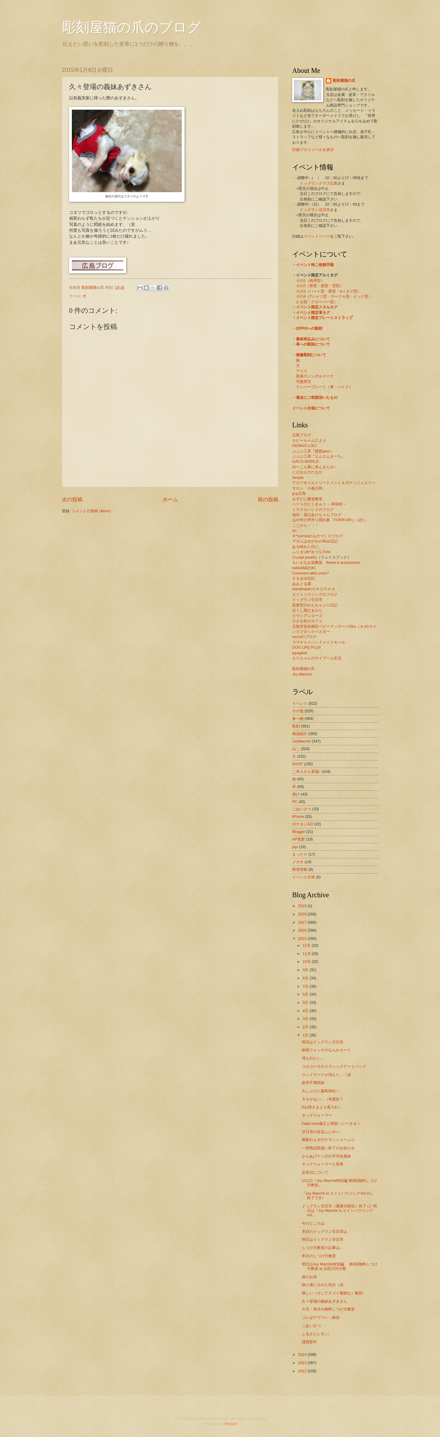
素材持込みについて (313, 339)
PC (294, 802)
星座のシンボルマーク (315, 376)
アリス (301, 371)
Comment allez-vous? (310, 573)
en (294, 530)
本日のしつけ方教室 (319, 1256)
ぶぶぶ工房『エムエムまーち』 (318, 456)
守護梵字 (303, 382)
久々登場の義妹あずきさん (324, 1301)
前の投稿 (268, 499)
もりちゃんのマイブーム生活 (316, 658)
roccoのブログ (304, 637)
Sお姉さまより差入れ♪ (321, 1107)
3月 (305, 1019)
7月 (305, 986)
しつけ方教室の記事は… (322, 1248)
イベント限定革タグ (313, 312)
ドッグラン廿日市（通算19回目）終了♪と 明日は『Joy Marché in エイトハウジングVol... (339, 1210)
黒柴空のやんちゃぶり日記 (315, 605)
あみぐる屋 (301, 584)
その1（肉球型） (310, 280)
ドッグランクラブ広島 (319, 183)
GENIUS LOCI (304, 445)
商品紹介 (299, 734)
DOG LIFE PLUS (306, 647)
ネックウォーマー (317, 1115)
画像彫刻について (311, 355)
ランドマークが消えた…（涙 (326, 1075)
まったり (299, 854)
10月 (306, 961)
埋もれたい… (313, 1058)
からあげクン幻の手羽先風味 (326, 1156)
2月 (305, 1027)
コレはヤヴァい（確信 (321, 1317)
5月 (305, 1002)
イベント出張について (311, 408)
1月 (305, 1035)
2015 (303, 938)
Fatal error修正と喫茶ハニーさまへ (331, 1123)
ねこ (296, 749)
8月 (305, 978)
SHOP (297, 764)
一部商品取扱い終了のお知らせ (328, 1148)
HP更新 (298, 839)
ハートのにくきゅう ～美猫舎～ (319, 504)
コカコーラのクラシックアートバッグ (334, 1066)
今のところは (313, 1223)
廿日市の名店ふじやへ (321, 1132)
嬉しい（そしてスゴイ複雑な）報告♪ (333, 1293)
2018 (303, 914)
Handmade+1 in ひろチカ (313, 589)
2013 (303, 1363)
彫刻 (296, 726)
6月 (305, 994)
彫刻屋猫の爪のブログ (131, 27)
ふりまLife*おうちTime (311, 552)
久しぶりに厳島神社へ (321, 1091)
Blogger (298, 832)
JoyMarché (301, 741)
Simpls (298, 477)
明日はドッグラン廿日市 (322, 1042)
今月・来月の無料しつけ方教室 (328, 1309)
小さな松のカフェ (307, 621)
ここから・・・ (305, 525)
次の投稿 (72, 499)
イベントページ (317, 236)
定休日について (315, 1172)
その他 (298, 711)
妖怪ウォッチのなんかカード (326, 1050)
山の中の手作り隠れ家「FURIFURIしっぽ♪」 (330, 520)
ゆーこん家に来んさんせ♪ (314, 467)
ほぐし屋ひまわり (307, 610)
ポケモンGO (302, 824)
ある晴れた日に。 (307, 547)
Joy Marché (302, 674)
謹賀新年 (309, 1342)
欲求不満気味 (313, 1083)
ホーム (170, 499)
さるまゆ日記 (303, 578)
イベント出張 (303, 877)
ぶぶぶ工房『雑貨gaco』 (313, 451)
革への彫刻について (313, 344)
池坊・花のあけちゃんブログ (316, 515)
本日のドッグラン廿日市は (324, 1231)
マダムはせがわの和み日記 (315, 541)
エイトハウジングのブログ (315, 594)
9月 (305, 970)
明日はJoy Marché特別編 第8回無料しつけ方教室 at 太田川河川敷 (339, 1266)
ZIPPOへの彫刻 (309, 328)
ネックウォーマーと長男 (322, 1164)
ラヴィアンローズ (307, 616)
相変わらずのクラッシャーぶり (328, 1140)
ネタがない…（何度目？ (322, 1099)
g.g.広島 (299, 493)
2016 (303, 930)
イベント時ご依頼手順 (315, 265)
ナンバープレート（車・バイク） (324, 387)
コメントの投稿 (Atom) (91, 511)
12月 (306, 945)
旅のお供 (309, 1277)
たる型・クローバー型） (317, 302)
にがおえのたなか (307, 472)
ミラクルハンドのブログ (313, 509)
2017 (303, 922)
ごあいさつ (301, 809)
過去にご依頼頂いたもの (317, 397)
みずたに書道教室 (307, 499)
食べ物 (298, 718)
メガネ (298, 862)
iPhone (298, 816)
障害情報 (299, 869)
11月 (306, 954)
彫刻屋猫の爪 (93, 287)
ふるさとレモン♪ (316, 1334)
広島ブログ (301, 435)
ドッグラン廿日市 (315, 210)
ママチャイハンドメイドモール (318, 642)
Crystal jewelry (304, 557)
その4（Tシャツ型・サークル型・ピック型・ (334, 296)
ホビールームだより (309, 440)
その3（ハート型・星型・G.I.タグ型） (328, 291)
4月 (305, 1011)
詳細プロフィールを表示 (313, 149)
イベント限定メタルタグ (317, 307)
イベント (299, 703)
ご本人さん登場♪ (306, 771)
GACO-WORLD (305, 461)
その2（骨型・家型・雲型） (319, 286)
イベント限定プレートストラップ (324, 318)
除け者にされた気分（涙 (322, 1285)
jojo (295, 847)
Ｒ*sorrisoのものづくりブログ (317, 536)
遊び (296, 794)
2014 (303, 1354)
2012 (303, 1371)
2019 (303, 906)
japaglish (299, 653)
